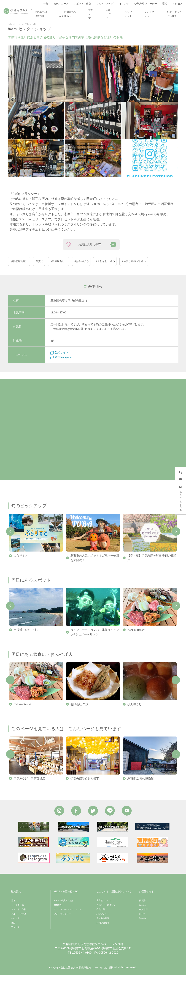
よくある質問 (102, 924)
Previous (10, 537)
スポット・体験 (18, 915)
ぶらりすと (108, 14)
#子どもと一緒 (104, 267)
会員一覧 (100, 915)
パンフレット (128, 14)
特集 (13, 906)
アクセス (15, 933)
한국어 (142, 920)
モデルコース (17, 911)
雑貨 (38, 267)
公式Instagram (61, 363)
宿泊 (13, 929)
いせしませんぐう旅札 (174, 14)
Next (176, 537)
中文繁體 (143, 915)
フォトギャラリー (149, 14)
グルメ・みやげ (18, 920)
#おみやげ (80, 267)
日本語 (142, 906)
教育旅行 (58, 911)
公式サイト (59, 358)
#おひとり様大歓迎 (132, 267)
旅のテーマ (90, 14)
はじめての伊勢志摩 (40, 14)
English (142, 911)
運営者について (103, 906)
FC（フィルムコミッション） (68, 915)
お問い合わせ (102, 929)
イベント (15, 924)
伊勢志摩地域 (18, 267)
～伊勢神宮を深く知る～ (67, 14)
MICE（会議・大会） (64, 906)
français (142, 924)
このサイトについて (106, 911)
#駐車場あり (57, 267)
